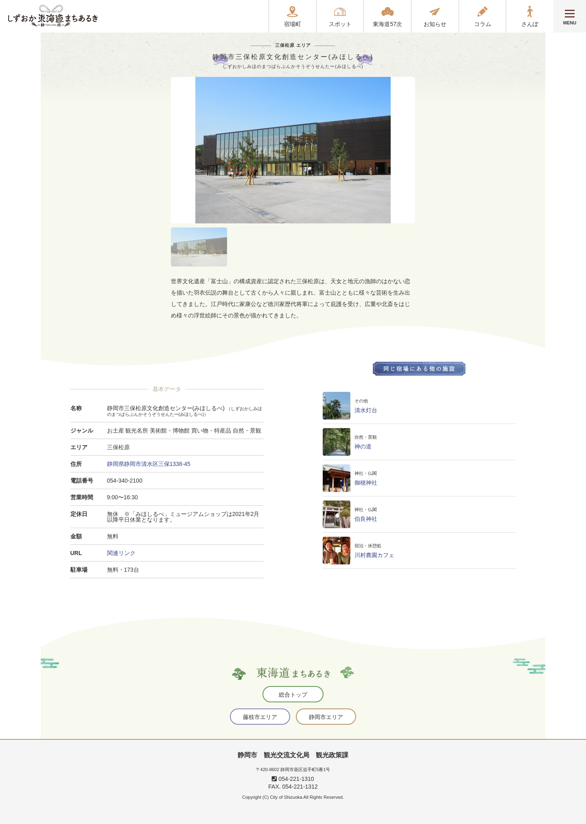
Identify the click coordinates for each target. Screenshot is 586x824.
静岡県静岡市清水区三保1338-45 (148, 464)
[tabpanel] (293, 150)
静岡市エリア (326, 717)
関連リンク (121, 553)
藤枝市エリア (260, 717)
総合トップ (293, 694)
